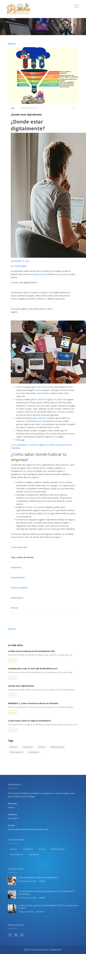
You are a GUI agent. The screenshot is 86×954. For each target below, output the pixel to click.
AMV (13, 108)
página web (35, 387)
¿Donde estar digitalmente (26, 114)
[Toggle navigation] (76, 6)
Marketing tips (17, 597)
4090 (42, 898)
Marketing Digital (57, 747)
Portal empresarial (19, 547)
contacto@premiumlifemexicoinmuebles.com (28, 829)
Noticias (14, 607)
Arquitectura (16, 567)
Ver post (12, 660)
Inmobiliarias (34, 752)
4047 (42, 881)
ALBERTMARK (20, 266)
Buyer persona (39, 274)
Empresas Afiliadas (19, 587)
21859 (40, 912)
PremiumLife (55, 949)
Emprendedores (18, 577)
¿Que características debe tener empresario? (38, 877)
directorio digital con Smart (50, 399)
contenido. (41, 418)
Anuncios (13, 747)
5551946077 (13, 818)
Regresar (12, 43)
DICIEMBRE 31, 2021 (20, 261)
